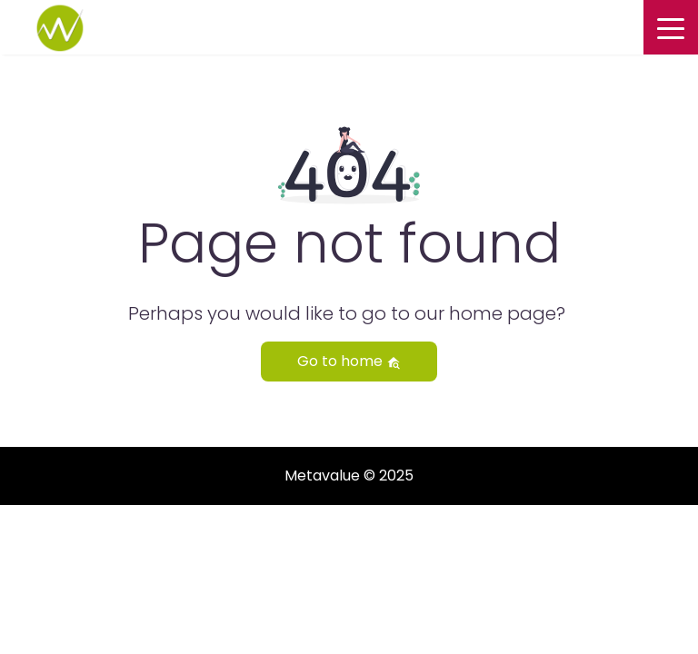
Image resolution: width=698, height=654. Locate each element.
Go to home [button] (349, 361)
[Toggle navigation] (670, 27)
